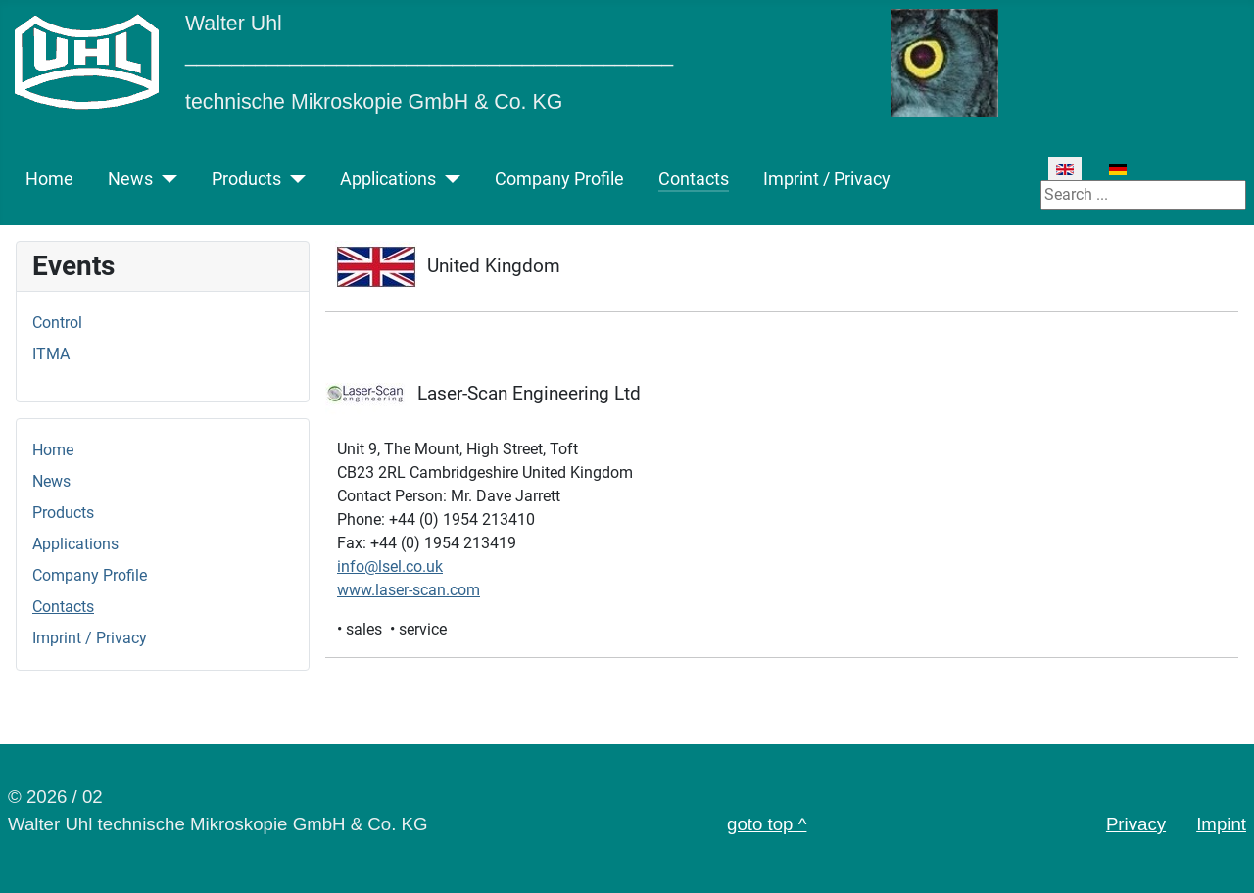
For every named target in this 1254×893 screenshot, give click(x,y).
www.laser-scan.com (408, 590)
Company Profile (559, 179)
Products (246, 179)
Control (57, 322)
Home (49, 179)
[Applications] (448, 179)
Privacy (1136, 824)
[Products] (293, 179)
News (130, 179)
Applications (388, 179)
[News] (165, 179)
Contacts (693, 179)
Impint (1221, 824)
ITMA (51, 354)
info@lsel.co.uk (390, 566)
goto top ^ (766, 824)
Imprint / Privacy (827, 179)
